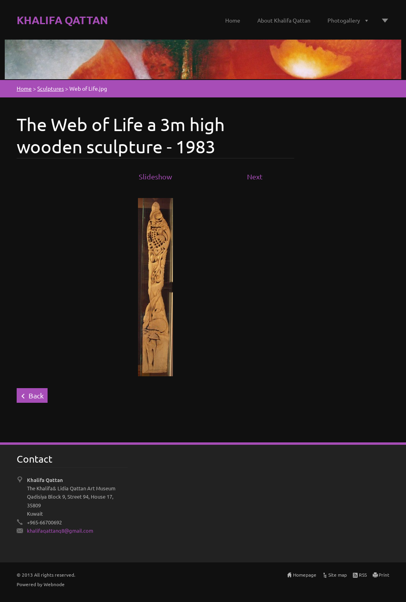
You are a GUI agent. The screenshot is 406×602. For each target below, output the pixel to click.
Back (36, 395)
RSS (363, 575)
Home (232, 20)
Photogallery (343, 20)
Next (254, 176)
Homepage (304, 575)
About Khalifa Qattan (283, 20)
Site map (337, 575)
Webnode (54, 584)
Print (384, 575)
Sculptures (50, 88)
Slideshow (155, 176)
